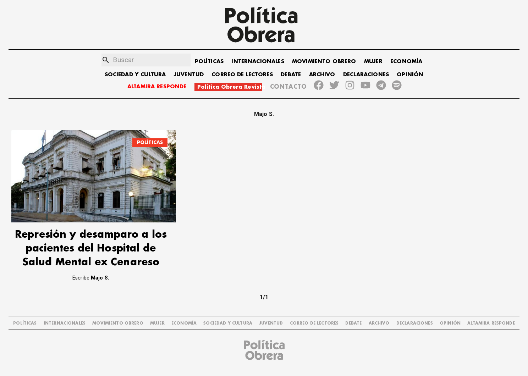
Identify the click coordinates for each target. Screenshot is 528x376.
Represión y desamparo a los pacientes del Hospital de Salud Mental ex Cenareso (91, 248)
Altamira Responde (491, 323)
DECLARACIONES (366, 74)
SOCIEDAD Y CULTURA (135, 74)
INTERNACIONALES (257, 61)
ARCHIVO (322, 74)
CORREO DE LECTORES (242, 74)
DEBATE (291, 74)
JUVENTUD (189, 74)
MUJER (373, 61)
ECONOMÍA (406, 61)
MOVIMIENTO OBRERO (324, 61)
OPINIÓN (410, 74)
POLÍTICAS (209, 61)
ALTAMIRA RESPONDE (157, 86)
